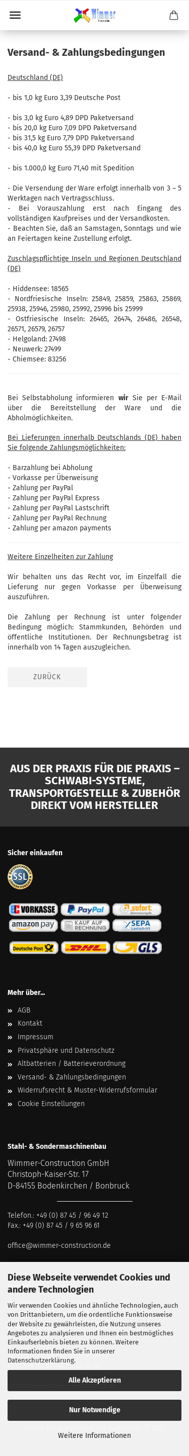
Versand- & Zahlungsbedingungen (72, 1077)
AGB (24, 1010)
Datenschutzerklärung (41, 1360)
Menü (15, 15)
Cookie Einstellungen (51, 1104)
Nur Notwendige (94, 1410)
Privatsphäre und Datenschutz (66, 1050)
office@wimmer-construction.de (59, 1245)
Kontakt (30, 1023)
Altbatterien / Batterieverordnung (71, 1063)
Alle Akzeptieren (95, 1380)
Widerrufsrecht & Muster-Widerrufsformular (87, 1090)
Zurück (47, 677)
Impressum (35, 1037)
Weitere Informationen (94, 1435)
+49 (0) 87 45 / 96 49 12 (72, 1215)
